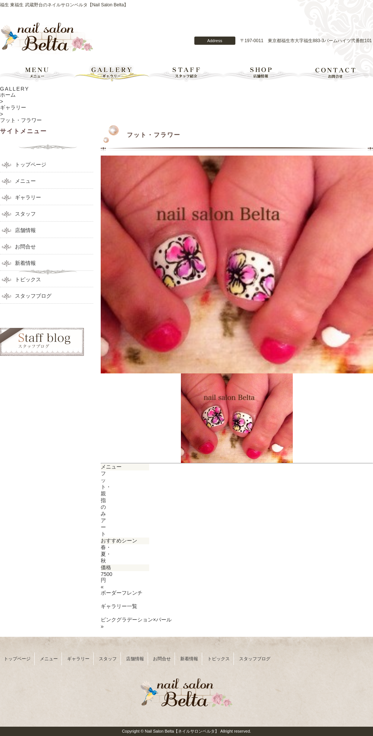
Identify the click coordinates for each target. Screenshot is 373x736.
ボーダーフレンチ (121, 593)
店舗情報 (261, 72)
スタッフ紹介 (186, 72)
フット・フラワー (21, 120)
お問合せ (335, 72)
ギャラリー (112, 72)
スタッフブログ (33, 296)
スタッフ (25, 214)
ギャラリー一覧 (119, 606)
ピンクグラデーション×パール (136, 620)
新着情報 (25, 263)
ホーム (8, 95)
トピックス (28, 279)
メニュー (37, 72)
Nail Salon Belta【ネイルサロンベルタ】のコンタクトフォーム (238, 27)
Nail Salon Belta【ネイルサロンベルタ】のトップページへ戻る (47, 38)
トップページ (30, 164)
